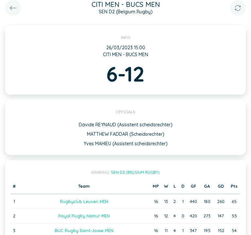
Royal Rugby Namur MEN (84, 215)
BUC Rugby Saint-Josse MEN (84, 230)
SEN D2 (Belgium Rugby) (135, 172)
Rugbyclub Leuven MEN (84, 201)
